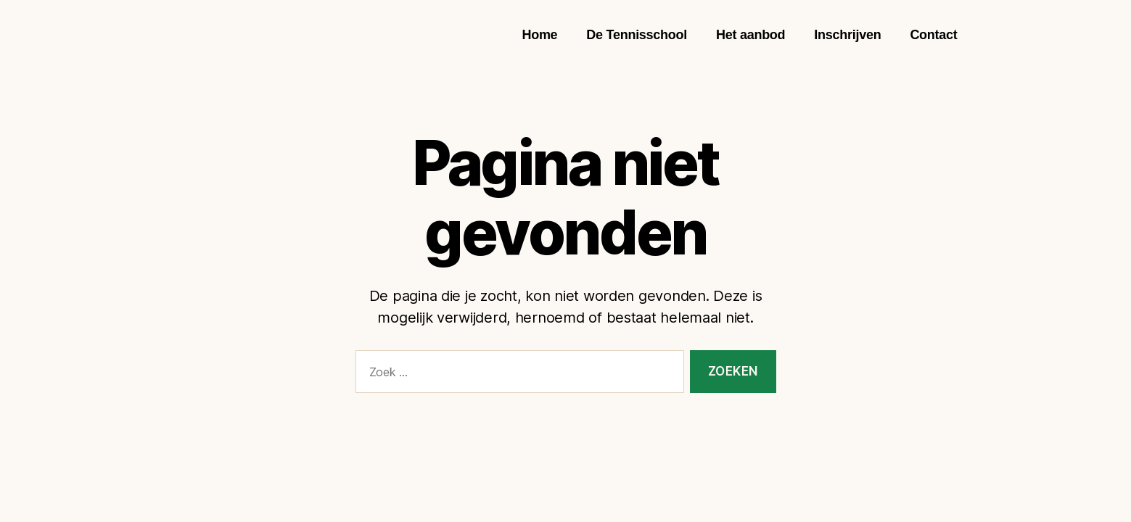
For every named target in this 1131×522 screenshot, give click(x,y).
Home (539, 35)
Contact (933, 35)
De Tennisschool (636, 35)
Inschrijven (847, 35)
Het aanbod (750, 35)
